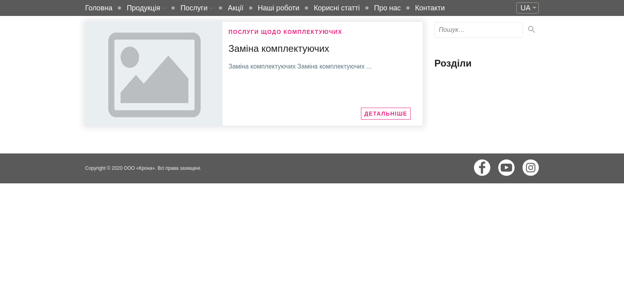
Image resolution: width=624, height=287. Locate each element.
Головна (98, 8)
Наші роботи (279, 8)
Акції (235, 8)
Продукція (143, 8)
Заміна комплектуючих (278, 48)
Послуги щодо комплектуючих (285, 32)
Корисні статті (337, 8)
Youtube (506, 167)
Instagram (531, 167)
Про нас (387, 8)
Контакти (430, 8)
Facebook (482, 167)
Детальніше (385, 113)
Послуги (193, 8)
